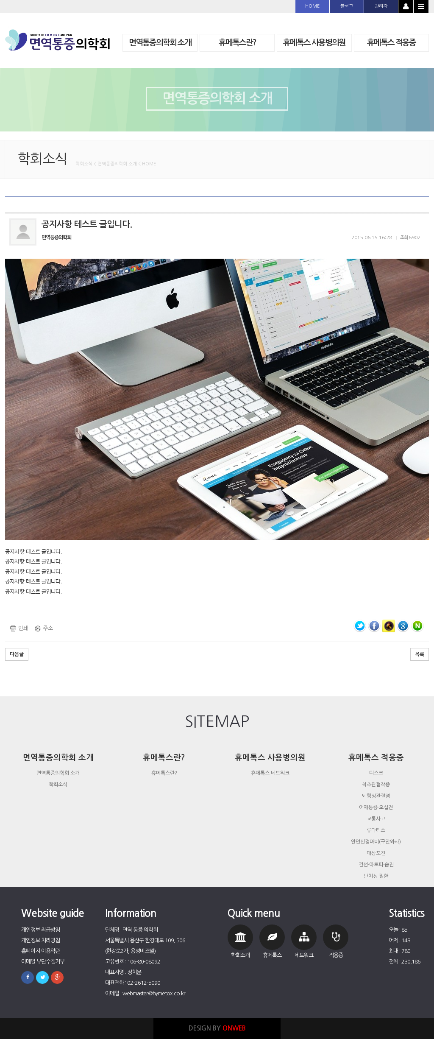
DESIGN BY (217, 1028)
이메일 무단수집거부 (42, 961)
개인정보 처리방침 (40, 940)
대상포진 (376, 853)
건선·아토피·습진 (376, 864)
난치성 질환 (376, 876)
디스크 (376, 773)
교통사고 (376, 818)
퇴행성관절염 (376, 796)
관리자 (381, 6)
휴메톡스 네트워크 (270, 773)
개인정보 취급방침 (40, 930)
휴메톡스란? (164, 773)
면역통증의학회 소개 (58, 773)
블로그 (346, 6)
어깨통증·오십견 (376, 807)
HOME (312, 6)
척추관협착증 (376, 784)
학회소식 (58, 784)
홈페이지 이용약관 (40, 951)
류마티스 (376, 830)
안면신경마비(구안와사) (376, 841)
